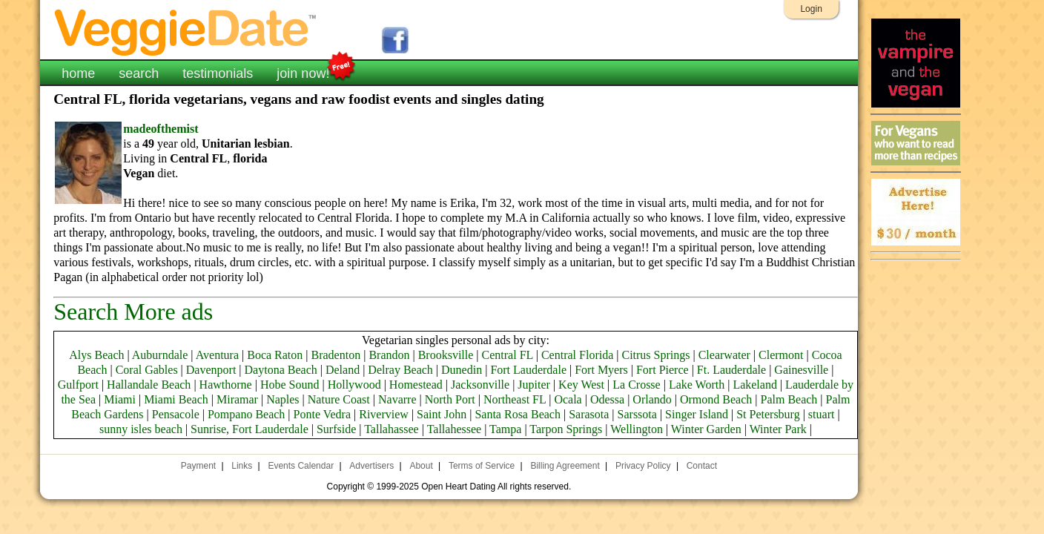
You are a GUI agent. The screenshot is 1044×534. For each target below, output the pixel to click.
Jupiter (534, 384)
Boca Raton (275, 355)
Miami (120, 399)
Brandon (389, 355)
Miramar (237, 399)
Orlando (651, 399)
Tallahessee (454, 429)
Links (241, 466)
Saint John (441, 414)
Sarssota (637, 414)
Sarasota (589, 414)
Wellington (636, 429)
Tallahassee (391, 429)
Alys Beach (96, 355)
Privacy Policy (643, 466)
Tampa (505, 429)
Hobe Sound (290, 384)
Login (811, 9)
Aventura (217, 355)
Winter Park (778, 429)
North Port (450, 399)
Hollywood (354, 384)
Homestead (416, 384)
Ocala (567, 399)
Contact (702, 466)
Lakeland (755, 384)
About (420, 466)
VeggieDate (186, 31)
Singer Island (696, 414)
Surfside (336, 429)
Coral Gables (147, 369)
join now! (303, 72)
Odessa (607, 399)
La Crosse (636, 384)
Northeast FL (514, 399)
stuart (821, 414)
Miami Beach (176, 399)
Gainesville (801, 369)
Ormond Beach (716, 399)
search (139, 73)
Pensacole (175, 414)
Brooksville (446, 355)
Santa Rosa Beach (518, 414)
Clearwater (724, 355)
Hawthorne (225, 384)
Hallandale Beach (149, 384)
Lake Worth (696, 384)
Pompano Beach (246, 414)
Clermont (781, 355)
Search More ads (133, 311)
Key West (581, 384)
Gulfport (78, 384)
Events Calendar (301, 466)
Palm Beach (788, 399)
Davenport (211, 369)
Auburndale (160, 355)
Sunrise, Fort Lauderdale (249, 429)
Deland (343, 369)
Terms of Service (482, 466)
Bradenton (336, 355)
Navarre (397, 399)
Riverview (384, 414)
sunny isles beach (140, 429)
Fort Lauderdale (528, 369)
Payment (198, 466)
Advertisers (371, 466)
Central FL (507, 355)
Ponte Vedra (322, 414)
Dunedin (461, 369)
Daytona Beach (281, 369)
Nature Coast (339, 399)
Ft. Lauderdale (731, 369)
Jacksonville (480, 384)
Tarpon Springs (565, 429)
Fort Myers (601, 369)
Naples (282, 399)
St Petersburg (767, 414)
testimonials (217, 73)
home (78, 73)
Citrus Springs (655, 355)
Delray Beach (400, 369)
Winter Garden (706, 429)
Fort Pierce (662, 369)
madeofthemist (160, 128)
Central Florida (577, 355)
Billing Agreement (564, 466)
